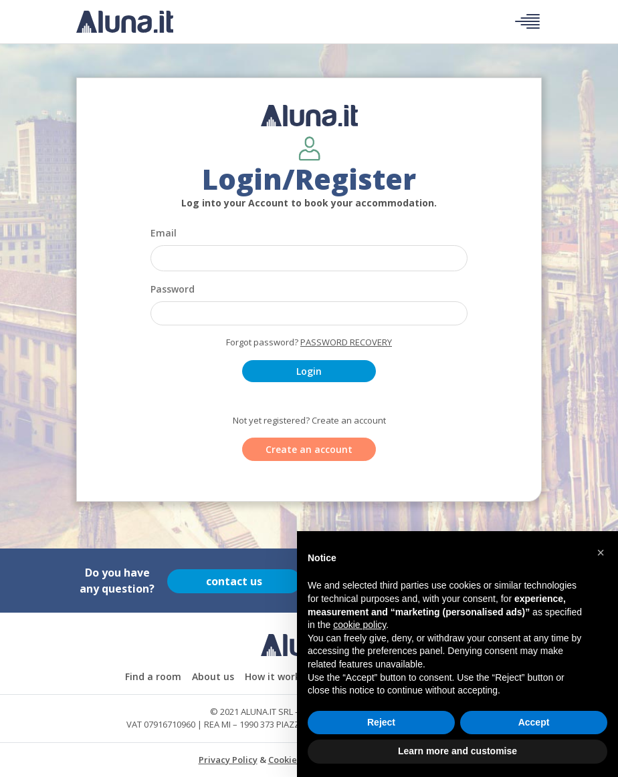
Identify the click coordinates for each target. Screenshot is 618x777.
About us (213, 676)
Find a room (153, 676)
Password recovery (346, 342)
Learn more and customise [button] (457, 751)
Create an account (309, 449)
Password (172, 289)
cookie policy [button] (359, 624)
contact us (234, 580)
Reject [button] (381, 722)
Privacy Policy (228, 760)
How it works (275, 676)
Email (163, 232)
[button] (600, 552)
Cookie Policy (296, 760)
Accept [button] (534, 722)
